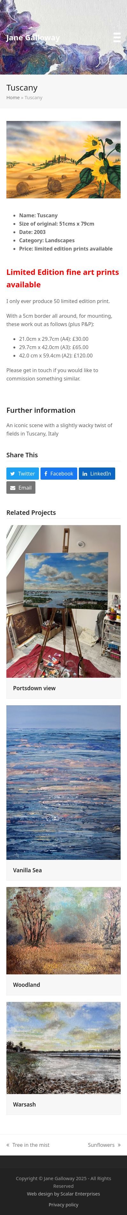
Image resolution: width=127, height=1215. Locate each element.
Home (13, 97)
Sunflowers (104, 1145)
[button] (117, 37)
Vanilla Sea (27, 870)
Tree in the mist (27, 1145)
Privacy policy (63, 1204)
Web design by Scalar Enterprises (63, 1193)
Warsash (24, 1104)
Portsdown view (34, 688)
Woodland (26, 984)
